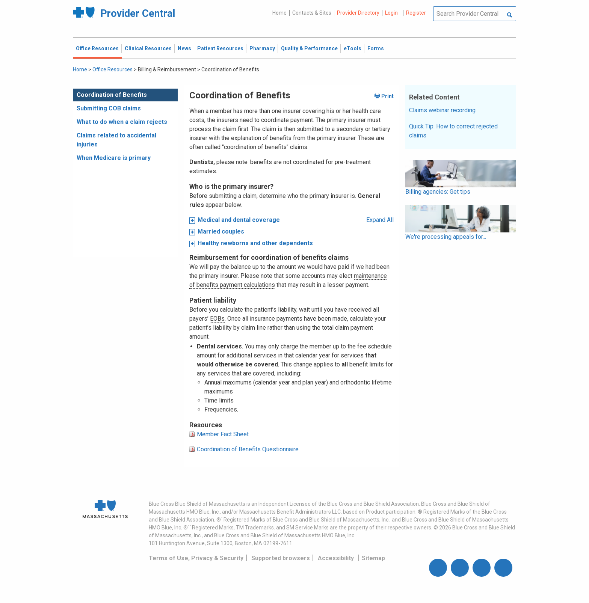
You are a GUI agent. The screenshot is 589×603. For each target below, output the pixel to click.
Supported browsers (280, 558)
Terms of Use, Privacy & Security (196, 558)
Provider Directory (358, 13)
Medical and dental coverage (239, 219)
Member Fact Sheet (223, 434)
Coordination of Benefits (112, 94)
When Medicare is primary (114, 157)
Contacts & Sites (311, 13)
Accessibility (336, 558)
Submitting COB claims (109, 108)
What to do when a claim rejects (122, 121)
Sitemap (373, 558)
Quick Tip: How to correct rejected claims (453, 131)
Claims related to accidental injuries (116, 140)
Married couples (221, 231)
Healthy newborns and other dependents (255, 243)
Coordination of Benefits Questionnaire (248, 449)
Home (279, 13)
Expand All (380, 219)
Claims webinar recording (442, 110)
